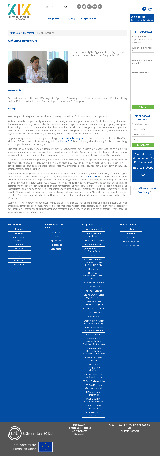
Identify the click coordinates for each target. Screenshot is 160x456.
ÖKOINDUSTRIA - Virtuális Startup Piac (93, 400)
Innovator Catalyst (94, 291)
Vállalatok (131, 237)
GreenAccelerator (94, 334)
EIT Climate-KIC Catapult (93, 308)
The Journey (93, 269)
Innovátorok (131, 233)
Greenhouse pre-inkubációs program (94, 303)
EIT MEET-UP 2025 (94, 312)
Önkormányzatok (131, 241)
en (150, 8)
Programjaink (89, 18)
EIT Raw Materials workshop (94, 414)
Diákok (131, 229)
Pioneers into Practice (94, 282)
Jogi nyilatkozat (79, 430)
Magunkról (54, 18)
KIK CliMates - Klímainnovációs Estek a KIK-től (93, 276)
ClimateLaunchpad (93, 244)
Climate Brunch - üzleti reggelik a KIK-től (94, 296)
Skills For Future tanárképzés (93, 407)
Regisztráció (56, 245)
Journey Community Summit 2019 (94, 249)
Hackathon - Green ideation (93, 359)
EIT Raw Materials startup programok (93, 386)
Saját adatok (56, 249)
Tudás (56, 236)
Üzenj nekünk (140, 72)
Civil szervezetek (131, 245)
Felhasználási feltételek (79, 427)
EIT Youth (94, 255)
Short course (94, 286)
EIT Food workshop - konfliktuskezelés (93, 375)
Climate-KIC (92, 176)
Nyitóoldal (15, 32)
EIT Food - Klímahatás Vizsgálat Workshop (93, 329)
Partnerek (19, 244)
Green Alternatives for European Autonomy (94, 322)
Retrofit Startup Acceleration (94, 235)
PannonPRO (67, 141)
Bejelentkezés (139, 16)
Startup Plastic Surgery (93, 240)
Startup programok (93, 229)
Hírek (19, 256)
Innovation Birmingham (73, 138)
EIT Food (19, 233)
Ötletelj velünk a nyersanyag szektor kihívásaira (94, 367)
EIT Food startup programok (93, 393)
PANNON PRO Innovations (19, 239)
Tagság (70, 18)
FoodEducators (94, 316)
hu (144, 8)
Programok (28, 32)
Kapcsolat (19, 248)
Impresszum (79, 424)
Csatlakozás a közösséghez (142, 20)
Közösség (56, 232)
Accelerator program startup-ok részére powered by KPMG (93, 262)
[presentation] (145, 96)
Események (19, 260)
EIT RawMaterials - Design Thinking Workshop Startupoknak (94, 341)
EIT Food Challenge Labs (94, 381)
